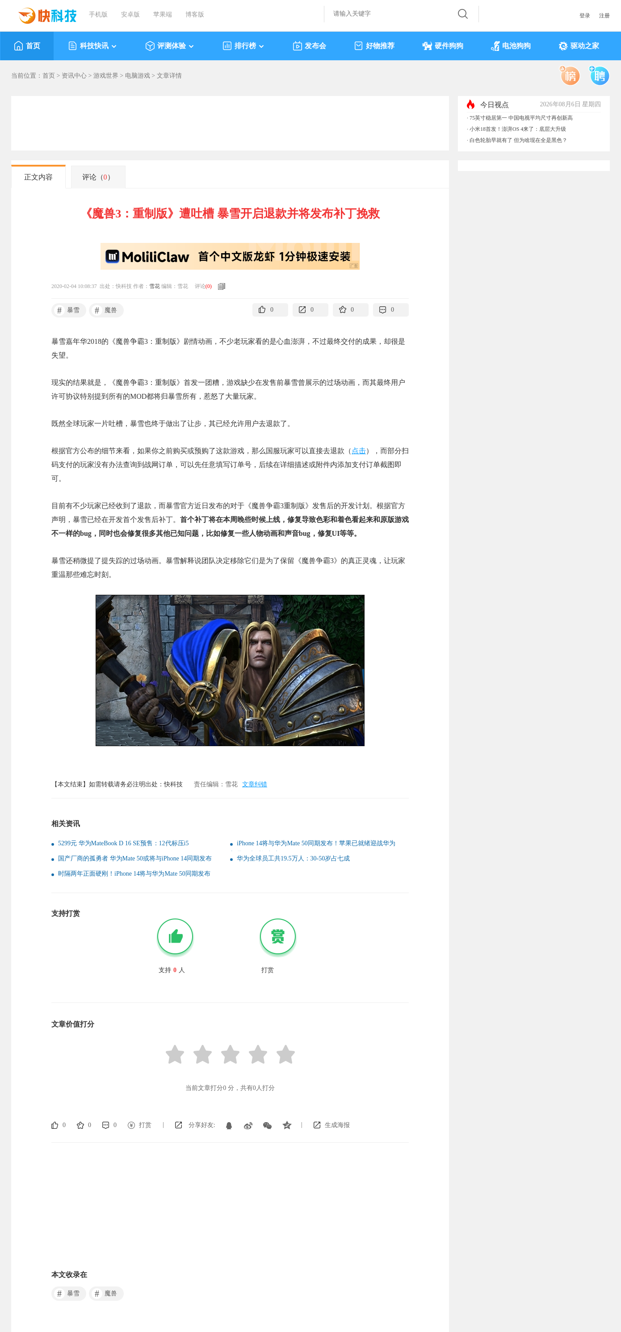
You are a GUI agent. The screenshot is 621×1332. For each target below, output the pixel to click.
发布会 (309, 46)
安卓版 (130, 14)
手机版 (98, 14)
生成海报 (337, 1125)
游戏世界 (105, 75)
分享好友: (202, 1125)
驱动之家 (578, 46)
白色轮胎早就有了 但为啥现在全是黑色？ (518, 140)
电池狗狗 (511, 46)
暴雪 (67, 310)
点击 (359, 451)
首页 (27, 46)
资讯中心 (74, 75)
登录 (584, 16)
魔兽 (104, 310)
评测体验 (170, 46)
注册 (604, 16)
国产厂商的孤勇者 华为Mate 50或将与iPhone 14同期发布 (135, 858)
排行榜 (243, 46)
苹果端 (162, 14)
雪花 (154, 286)
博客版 (194, 14)
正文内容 (38, 177)
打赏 (145, 1125)
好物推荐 (374, 46)
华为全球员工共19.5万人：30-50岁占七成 (293, 858)
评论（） (98, 177)
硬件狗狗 (442, 46)
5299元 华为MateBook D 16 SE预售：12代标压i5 (123, 843)
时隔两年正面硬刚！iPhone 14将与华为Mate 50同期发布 (134, 873)
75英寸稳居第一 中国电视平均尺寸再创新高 (521, 118)
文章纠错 (254, 784)
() (209, 286)
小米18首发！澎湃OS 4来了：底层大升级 (518, 129)
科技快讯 (92, 46)
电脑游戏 (137, 75)
